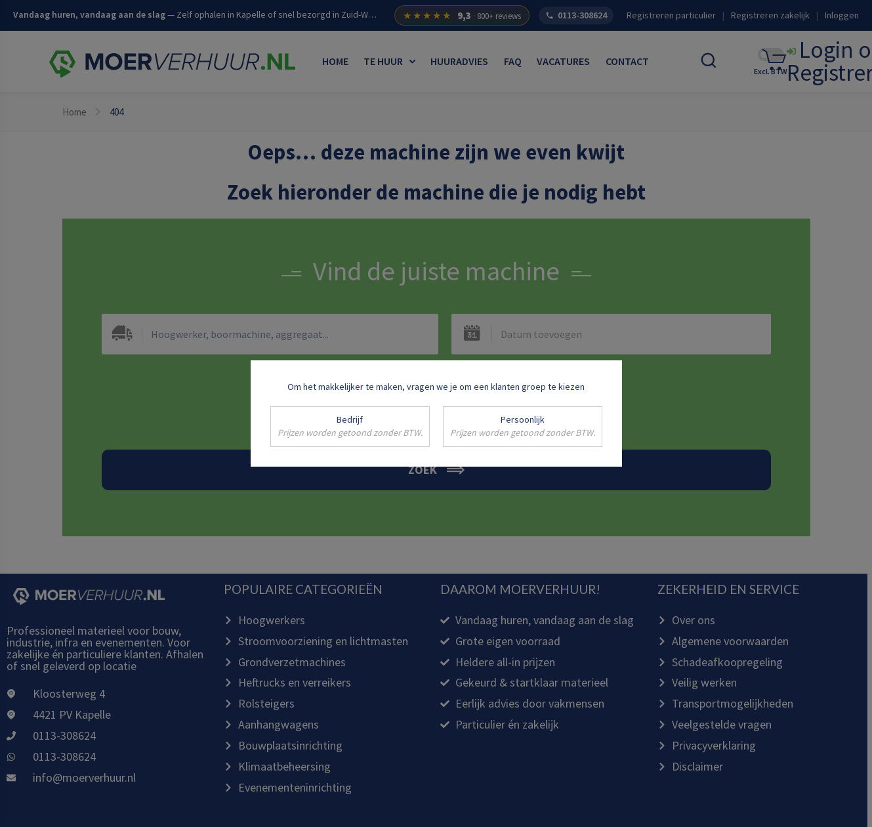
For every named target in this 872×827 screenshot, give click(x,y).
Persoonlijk (522, 427)
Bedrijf (350, 427)
